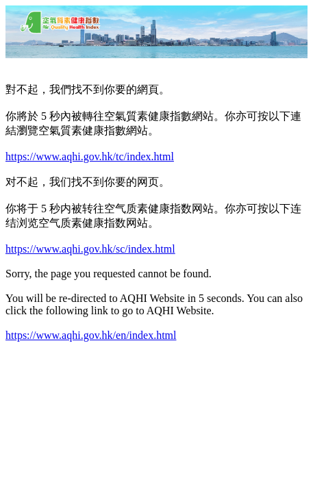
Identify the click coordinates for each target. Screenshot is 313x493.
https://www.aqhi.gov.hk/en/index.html (90, 335)
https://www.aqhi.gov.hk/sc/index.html (90, 249)
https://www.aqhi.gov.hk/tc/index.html (89, 156)
